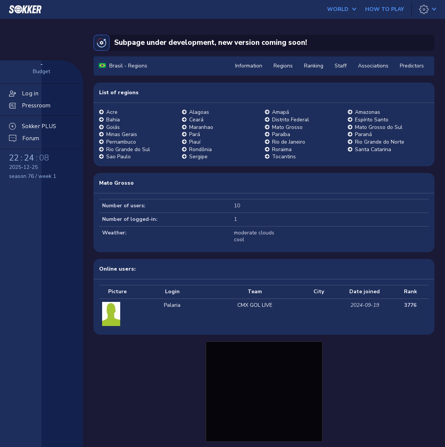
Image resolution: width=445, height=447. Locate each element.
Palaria (172, 305)
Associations (373, 65)
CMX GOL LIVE (254, 305)
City (318, 291)
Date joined (364, 291)
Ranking (313, 65)
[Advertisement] (264, 390)
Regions (283, 65)
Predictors (412, 65)
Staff (341, 65)
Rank (410, 291)
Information (248, 65)
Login (172, 291)
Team (255, 291)
